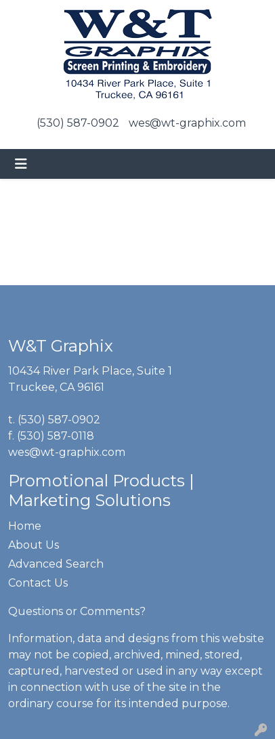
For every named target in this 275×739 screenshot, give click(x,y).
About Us (33, 545)
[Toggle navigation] (21, 163)
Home (24, 526)
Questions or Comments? (77, 611)
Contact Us (38, 582)
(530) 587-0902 (78, 123)
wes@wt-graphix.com (187, 123)
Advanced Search (56, 563)
